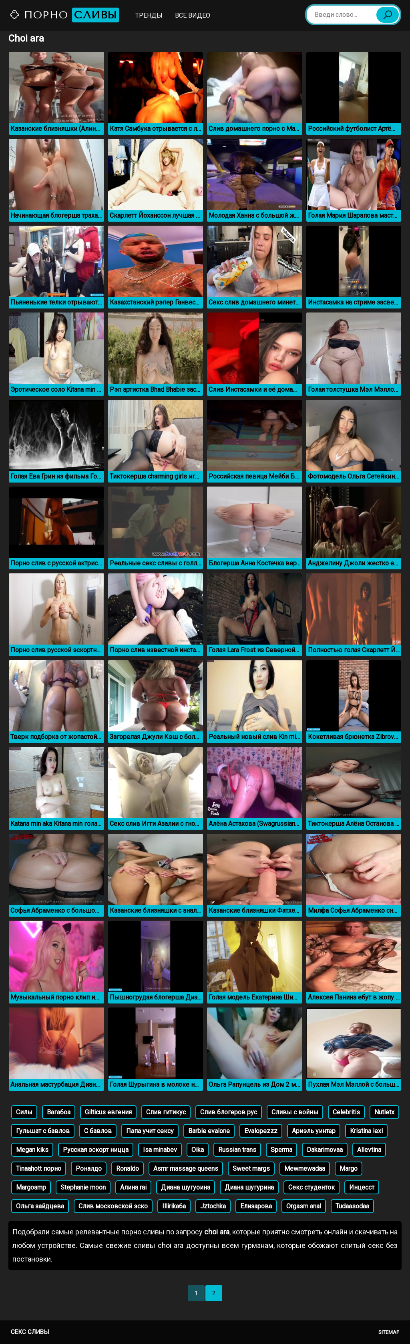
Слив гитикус (166, 1112)
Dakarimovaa (325, 1150)
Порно (64, 15)
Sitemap (388, 1332)
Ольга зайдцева (40, 1206)
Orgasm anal (303, 1206)
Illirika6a (174, 1206)
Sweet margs (251, 1168)
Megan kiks (32, 1150)
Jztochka (213, 1206)
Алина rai (133, 1187)
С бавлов (98, 1131)
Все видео (192, 15)
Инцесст (361, 1187)
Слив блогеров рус (228, 1112)
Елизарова (256, 1206)
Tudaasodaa (352, 1206)
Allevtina (369, 1150)
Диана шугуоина (185, 1187)
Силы (24, 1112)
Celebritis (346, 1112)
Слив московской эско (113, 1206)
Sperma (281, 1150)
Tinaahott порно (38, 1168)
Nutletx (384, 1112)
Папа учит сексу (150, 1131)
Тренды (149, 15)
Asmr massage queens (185, 1168)
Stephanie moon (83, 1187)
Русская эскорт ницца (96, 1150)
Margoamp (31, 1187)
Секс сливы (30, 1332)
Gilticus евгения (108, 1112)
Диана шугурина (249, 1187)
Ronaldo (127, 1168)
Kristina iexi (366, 1131)
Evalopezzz (260, 1131)
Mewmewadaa (304, 1168)
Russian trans (237, 1150)
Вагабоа (58, 1112)
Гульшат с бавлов (43, 1131)
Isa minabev (160, 1150)
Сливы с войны (294, 1112)
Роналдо (89, 1168)
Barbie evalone (209, 1131)
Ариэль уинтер (314, 1131)
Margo (349, 1168)
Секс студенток (311, 1187)
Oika (197, 1150)
